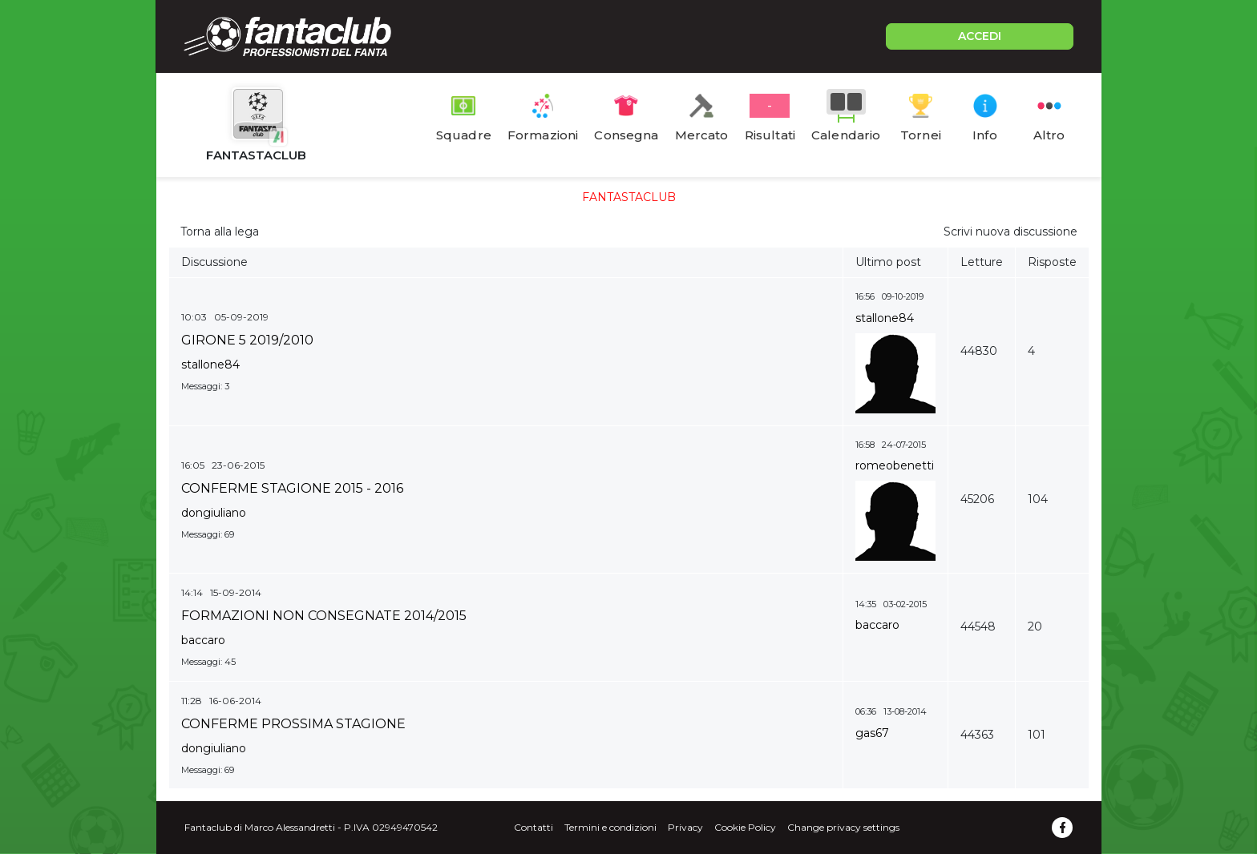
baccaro (203, 640)
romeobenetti (894, 465)
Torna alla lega (219, 231)
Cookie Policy (745, 827)
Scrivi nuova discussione (1010, 231)
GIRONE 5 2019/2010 (247, 340)
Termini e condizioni (610, 827)
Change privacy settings (843, 827)
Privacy (685, 827)
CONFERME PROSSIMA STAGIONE (293, 723)
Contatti (533, 827)
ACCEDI (979, 36)
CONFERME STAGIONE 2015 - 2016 (292, 488)
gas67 (872, 733)
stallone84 (210, 364)
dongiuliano (213, 513)
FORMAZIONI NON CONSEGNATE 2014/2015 (324, 615)
